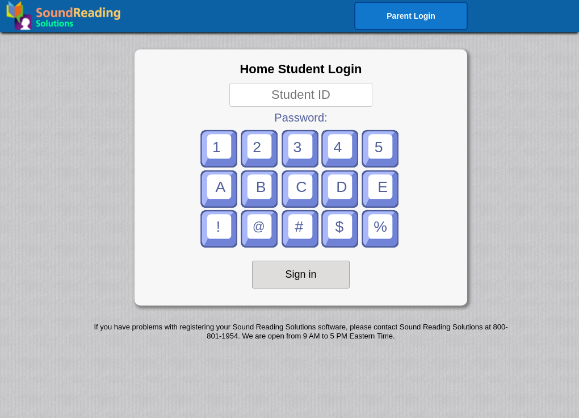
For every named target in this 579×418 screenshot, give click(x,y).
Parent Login (411, 15)
